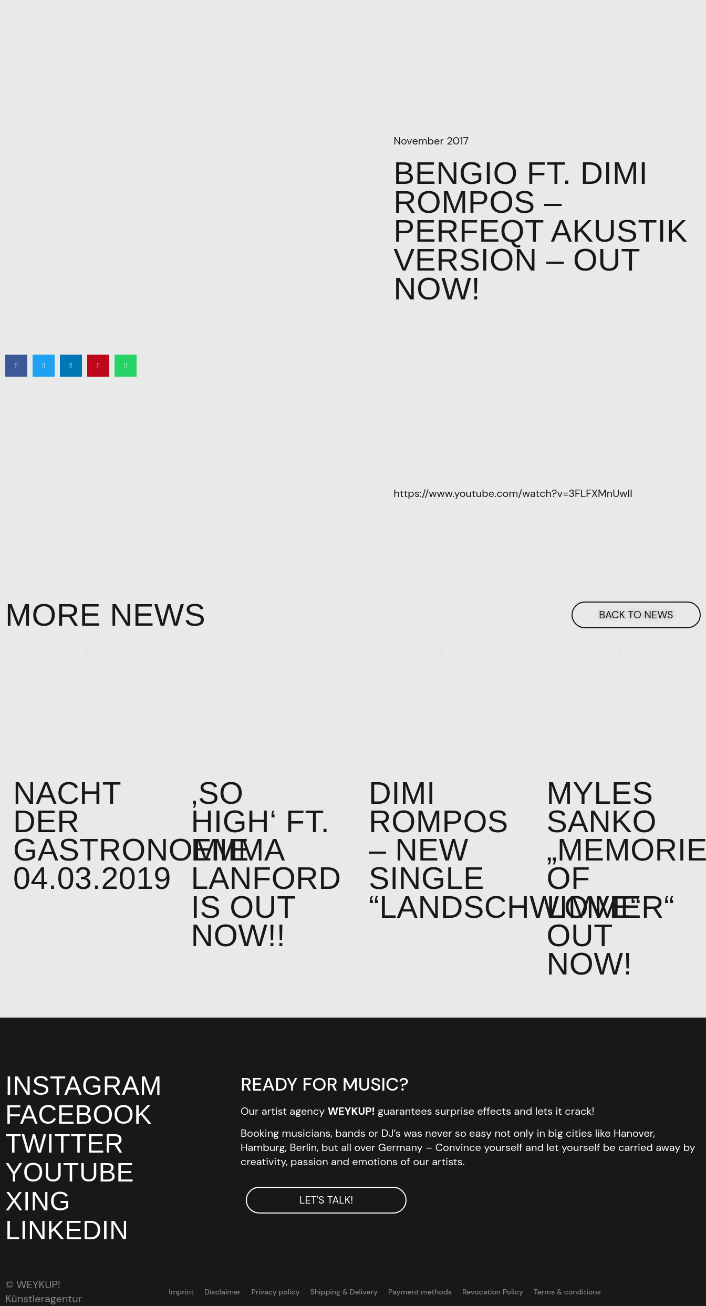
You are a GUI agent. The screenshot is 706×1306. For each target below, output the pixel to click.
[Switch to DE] (636, 1294)
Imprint (181, 1295)
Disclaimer (222, 1295)
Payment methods (420, 1295)
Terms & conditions (567, 1295)
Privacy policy (276, 1295)
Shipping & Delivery (344, 1295)
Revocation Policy (492, 1295)
